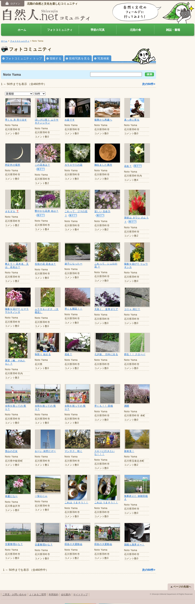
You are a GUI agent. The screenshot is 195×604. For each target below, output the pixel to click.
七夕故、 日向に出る (106, 354)
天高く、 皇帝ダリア (106, 309)
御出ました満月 (103, 164)
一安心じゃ (41, 495)
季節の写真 (98, 29)
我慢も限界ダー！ (134, 540)
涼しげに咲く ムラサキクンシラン (47, 121)
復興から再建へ (103, 119)
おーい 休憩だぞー (45, 451)
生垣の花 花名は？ (45, 264)
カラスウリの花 (74, 164)
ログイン (12, 3)
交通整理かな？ (14, 540)
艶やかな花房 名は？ (47, 211)
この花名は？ (42, 164)
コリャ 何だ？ (132, 309)
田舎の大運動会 (74, 540)
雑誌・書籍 (173, 29)
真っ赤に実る (131, 119)
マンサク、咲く (74, 450)
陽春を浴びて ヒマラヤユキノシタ (17, 311)
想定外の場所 (12, 164)
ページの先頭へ (180, 582)
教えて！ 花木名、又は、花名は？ (17, 266)
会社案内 (66, 590)
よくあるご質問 (37, 590)
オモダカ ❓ (12, 211)
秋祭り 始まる (43, 354)
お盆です (70, 119)
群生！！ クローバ (134, 354)
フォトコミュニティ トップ (24, 58)
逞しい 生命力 (102, 211)
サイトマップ (80, 590)
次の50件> (148, 84)
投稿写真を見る (79, 58)
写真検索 (103, 58)
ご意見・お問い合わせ (14, 590)
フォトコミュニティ (59, 29)
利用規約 (53, 590)
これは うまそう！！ (76, 495)
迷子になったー (74, 263)
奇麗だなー (11, 495)
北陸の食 (135, 29)
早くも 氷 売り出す (16, 119)
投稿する (56, 58)
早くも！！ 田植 (103, 405)
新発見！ (129, 450)
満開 (126, 405)
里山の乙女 (11, 451)
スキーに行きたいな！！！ (104, 452)
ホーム (22, 29)
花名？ (128, 166)
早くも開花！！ (74, 308)
